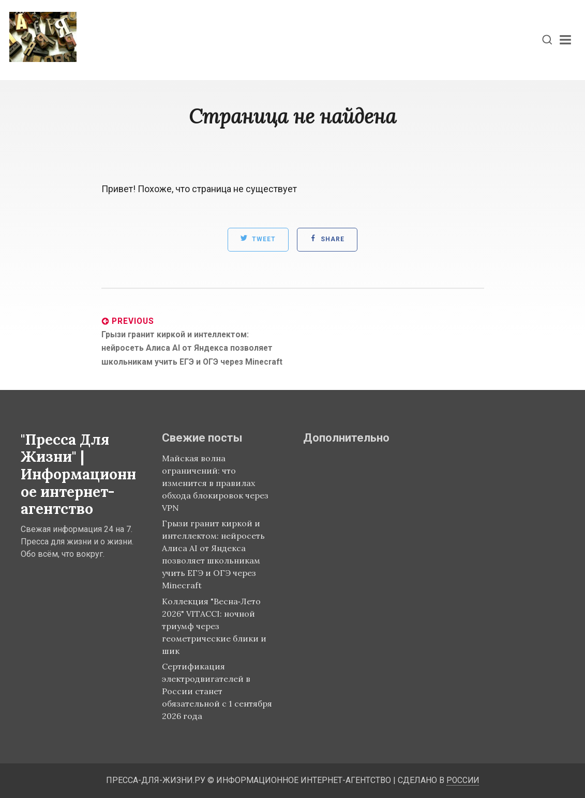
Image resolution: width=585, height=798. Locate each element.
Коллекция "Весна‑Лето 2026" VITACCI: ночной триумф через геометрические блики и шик (214, 626)
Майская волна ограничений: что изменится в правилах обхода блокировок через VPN (215, 483)
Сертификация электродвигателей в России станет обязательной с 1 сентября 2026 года (217, 691)
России (463, 780)
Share (327, 238)
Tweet (258, 238)
